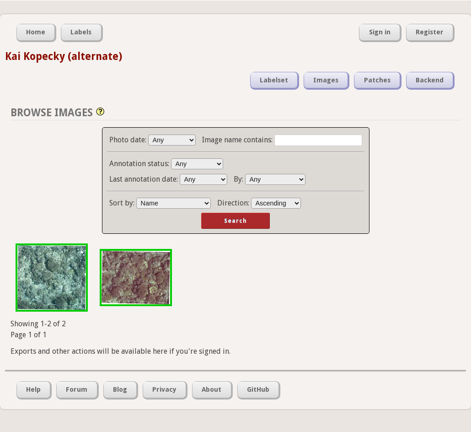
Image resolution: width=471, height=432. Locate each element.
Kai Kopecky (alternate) (63, 56)
